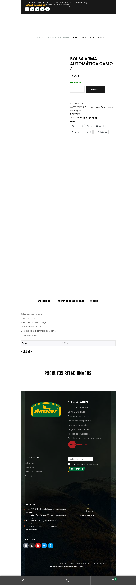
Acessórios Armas (98, 107)
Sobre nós (29, 462)
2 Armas (86, 107)
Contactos (30, 467)
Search (68, 580)
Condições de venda (78, 407)
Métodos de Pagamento (79, 420)
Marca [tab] (94, 300)
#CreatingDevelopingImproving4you (68, 566)
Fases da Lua (31, 476)
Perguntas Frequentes (78, 429)
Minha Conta (22, 580)
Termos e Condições (78, 425)
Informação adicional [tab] (70, 300)
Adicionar (95, 89)
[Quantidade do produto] (72, 89)
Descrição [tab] (44, 300)
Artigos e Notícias (33, 471)
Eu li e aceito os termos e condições (84, 464)
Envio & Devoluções (77, 411)
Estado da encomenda (79, 416)
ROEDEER (75, 114)
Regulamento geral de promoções (84, 438)
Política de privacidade (79, 433)
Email (89, 511)
